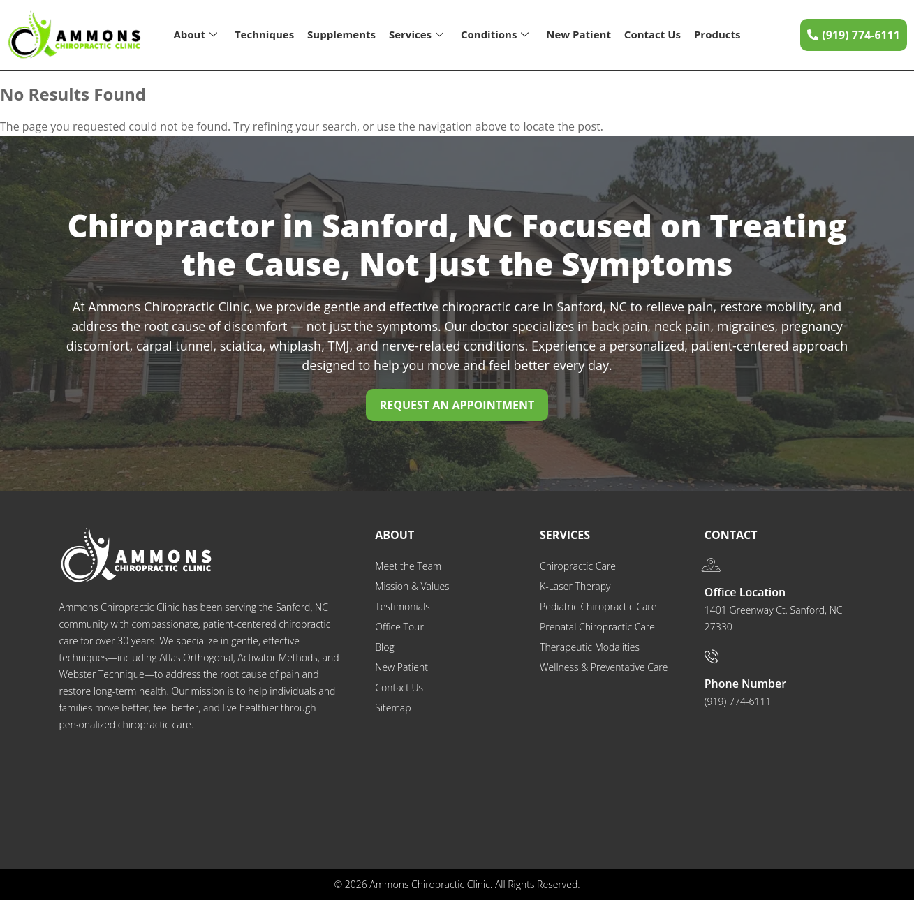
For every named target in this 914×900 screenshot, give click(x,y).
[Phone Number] (711, 656)
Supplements (341, 34)
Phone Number (745, 683)
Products (717, 34)
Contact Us (652, 34)
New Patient (578, 34)
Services (416, 34)
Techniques (264, 34)
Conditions (495, 34)
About (195, 34)
